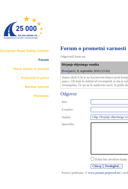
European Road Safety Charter (24, 51)
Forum (44, 60)
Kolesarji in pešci (35, 78)
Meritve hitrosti (37, 87)
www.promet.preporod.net (104, 173)
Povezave (41, 96)
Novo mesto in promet (31, 69)
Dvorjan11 (69, 71)
